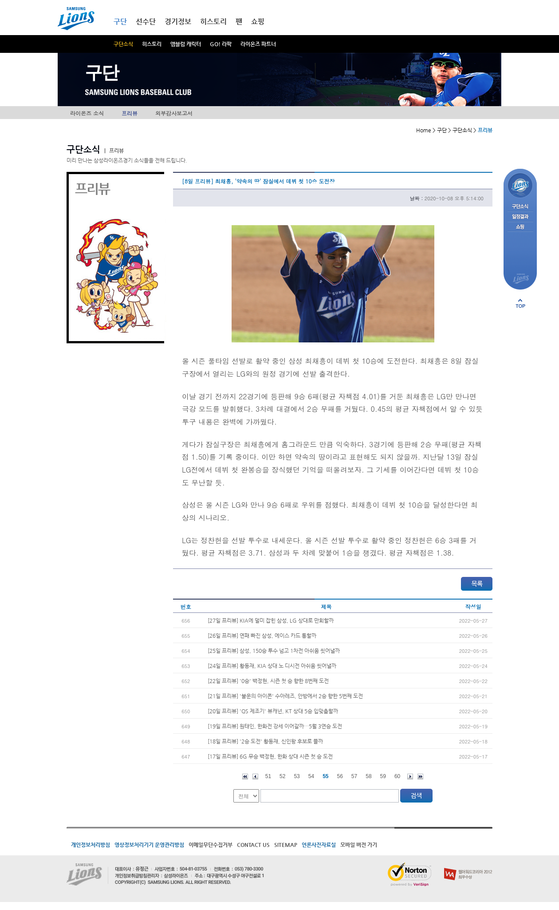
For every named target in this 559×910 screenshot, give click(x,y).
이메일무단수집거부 (210, 845)
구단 (120, 21)
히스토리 (151, 44)
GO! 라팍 (221, 44)
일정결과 (520, 217)
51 (268, 776)
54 (311, 776)
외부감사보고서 (174, 113)
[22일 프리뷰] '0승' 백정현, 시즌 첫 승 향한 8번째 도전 (268, 681)
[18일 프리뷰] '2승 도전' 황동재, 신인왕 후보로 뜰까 (265, 741)
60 (397, 776)
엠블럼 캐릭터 (185, 44)
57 (354, 776)
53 (296, 776)
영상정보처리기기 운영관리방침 (149, 845)
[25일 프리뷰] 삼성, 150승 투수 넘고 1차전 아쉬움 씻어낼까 (274, 651)
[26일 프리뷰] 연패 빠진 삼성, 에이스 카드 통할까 (262, 635)
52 (282, 776)
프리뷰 (130, 113)
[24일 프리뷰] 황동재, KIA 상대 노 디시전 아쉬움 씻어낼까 (272, 666)
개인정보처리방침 (90, 845)
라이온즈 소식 (87, 113)
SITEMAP (285, 845)
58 (368, 776)
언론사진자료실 (319, 845)
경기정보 (178, 21)
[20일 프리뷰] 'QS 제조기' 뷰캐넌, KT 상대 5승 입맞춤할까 (273, 711)
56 (340, 776)
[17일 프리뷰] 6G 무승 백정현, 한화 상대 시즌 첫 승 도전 (270, 756)
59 (383, 776)
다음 (410, 776)
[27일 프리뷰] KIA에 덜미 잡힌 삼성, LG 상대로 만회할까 (271, 620)
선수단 (146, 21)
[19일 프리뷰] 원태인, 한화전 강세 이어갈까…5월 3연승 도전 (275, 726)
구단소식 (123, 44)
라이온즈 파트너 (258, 44)
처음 (245, 776)
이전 (255, 776)
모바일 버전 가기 (358, 845)
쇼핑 (257, 21)
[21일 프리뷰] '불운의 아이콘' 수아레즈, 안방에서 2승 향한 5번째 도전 (285, 696)
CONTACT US (253, 845)
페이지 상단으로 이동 (520, 303)
